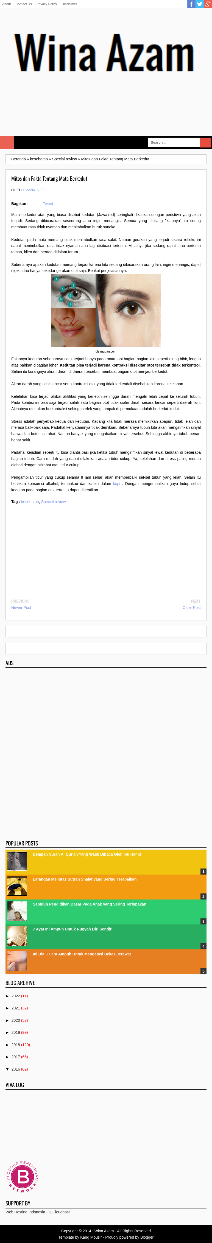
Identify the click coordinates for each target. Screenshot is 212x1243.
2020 (16, 1020)
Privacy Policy (47, 4)
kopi (116, 483)
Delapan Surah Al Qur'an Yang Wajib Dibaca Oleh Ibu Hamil (87, 854)
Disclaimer (69, 4)
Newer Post (21, 607)
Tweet (48, 204)
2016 (16, 1069)
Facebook (191, 4)
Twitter (200, 4)
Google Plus (208, 4)
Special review (53, 502)
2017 (16, 1057)
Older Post (192, 607)
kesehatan (30, 502)
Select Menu (7, 142)
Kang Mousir (91, 1237)
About (6, 4)
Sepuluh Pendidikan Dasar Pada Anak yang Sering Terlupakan (89, 904)
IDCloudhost (59, 1212)
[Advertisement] (106, 116)
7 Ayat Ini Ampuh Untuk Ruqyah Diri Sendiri (73, 929)
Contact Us (23, 4)
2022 (16, 996)
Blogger (147, 1237)
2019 (16, 1032)
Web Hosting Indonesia (25, 1212)
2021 (16, 1008)
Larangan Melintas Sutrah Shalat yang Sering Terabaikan (85, 879)
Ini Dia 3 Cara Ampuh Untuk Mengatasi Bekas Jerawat (82, 954)
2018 (16, 1045)
